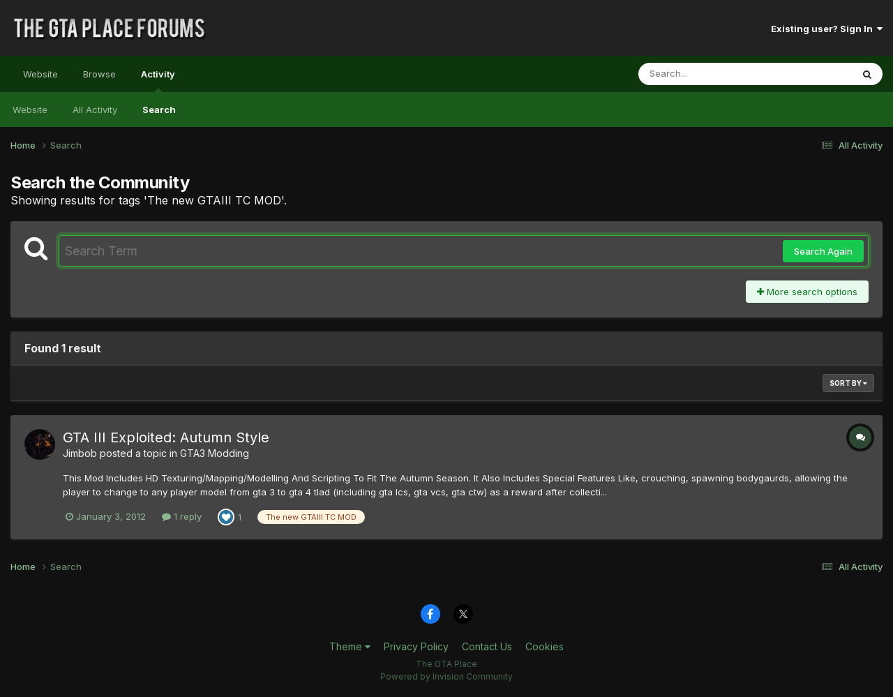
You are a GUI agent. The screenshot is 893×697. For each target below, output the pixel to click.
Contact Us (487, 646)
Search (159, 109)
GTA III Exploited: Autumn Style (166, 437)
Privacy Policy (416, 646)
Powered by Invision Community (446, 676)
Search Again (823, 251)
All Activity (95, 109)
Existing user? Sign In (827, 28)
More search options (807, 291)
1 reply (182, 516)
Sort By (848, 383)
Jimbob (80, 453)
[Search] (707, 74)
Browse (99, 74)
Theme (349, 646)
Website (40, 74)
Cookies (544, 646)
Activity (158, 80)
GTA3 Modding (214, 453)
